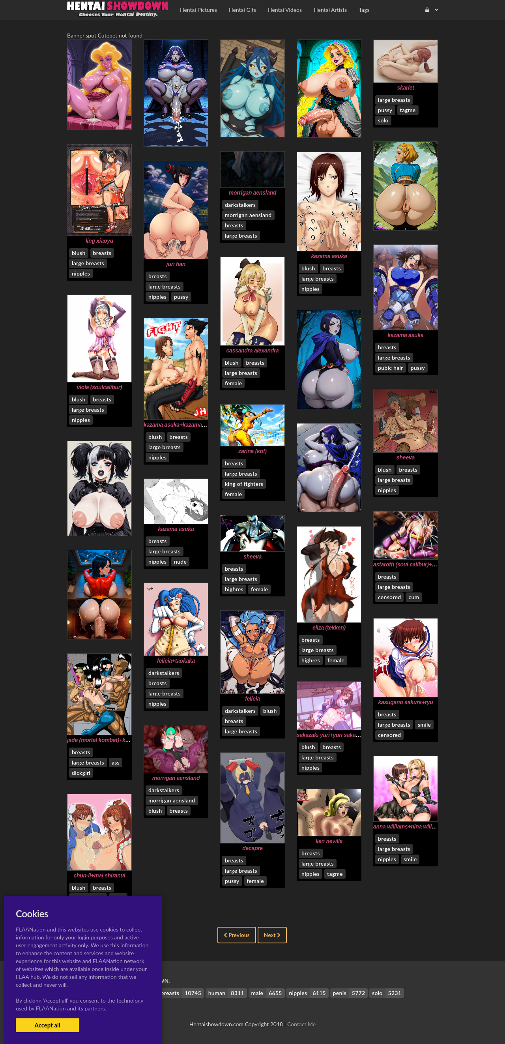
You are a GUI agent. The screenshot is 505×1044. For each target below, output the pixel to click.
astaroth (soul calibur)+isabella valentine (424, 564)
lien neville (329, 841)
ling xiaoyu (99, 241)
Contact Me (301, 1024)
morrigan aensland (253, 192)
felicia (252, 698)
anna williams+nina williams (408, 826)
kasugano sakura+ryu (405, 702)
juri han (175, 264)
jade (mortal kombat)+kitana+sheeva (113, 740)
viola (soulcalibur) (99, 387)
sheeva (406, 457)
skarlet (405, 87)
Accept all (47, 1025)
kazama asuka (329, 256)
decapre (252, 848)
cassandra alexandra (252, 350)
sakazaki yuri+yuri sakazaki (331, 735)
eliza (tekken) (329, 627)
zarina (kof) (252, 451)
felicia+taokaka (176, 661)
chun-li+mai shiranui (99, 875)
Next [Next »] (272, 935)
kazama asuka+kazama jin (176, 425)
